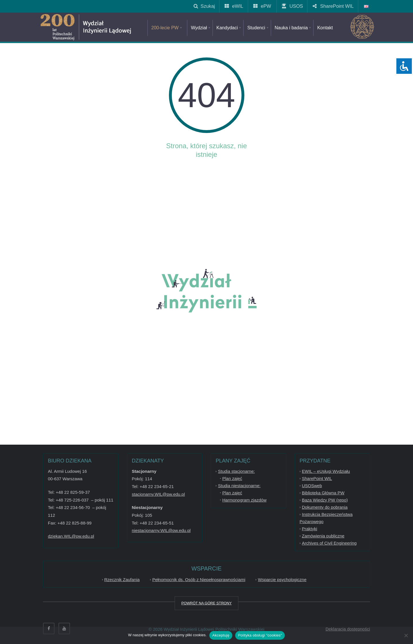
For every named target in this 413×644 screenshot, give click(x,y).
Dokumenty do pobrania (325, 507)
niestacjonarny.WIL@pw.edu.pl (161, 530)
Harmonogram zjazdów (244, 500)
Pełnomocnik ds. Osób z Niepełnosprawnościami (198, 579)
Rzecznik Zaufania (122, 579)
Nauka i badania (293, 27)
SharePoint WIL (333, 6)
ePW (262, 6)
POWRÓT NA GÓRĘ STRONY (206, 603)
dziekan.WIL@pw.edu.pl (71, 536)
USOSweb (312, 485)
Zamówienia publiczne (323, 535)
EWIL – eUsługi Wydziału (326, 471)
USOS (293, 6)
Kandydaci (229, 27)
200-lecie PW (167, 27)
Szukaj (204, 6)
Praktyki (309, 528)
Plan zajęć (232, 478)
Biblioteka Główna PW (323, 492)
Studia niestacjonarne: (239, 485)
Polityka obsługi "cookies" (260, 635)
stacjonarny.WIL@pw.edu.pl (158, 494)
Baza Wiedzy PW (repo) (325, 500)
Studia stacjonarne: (236, 471)
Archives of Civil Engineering (329, 543)
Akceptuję (220, 635)
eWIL (234, 6)
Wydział (201, 27)
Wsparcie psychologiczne (282, 579)
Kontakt (325, 27)
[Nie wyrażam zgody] (406, 635)
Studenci (258, 27)
